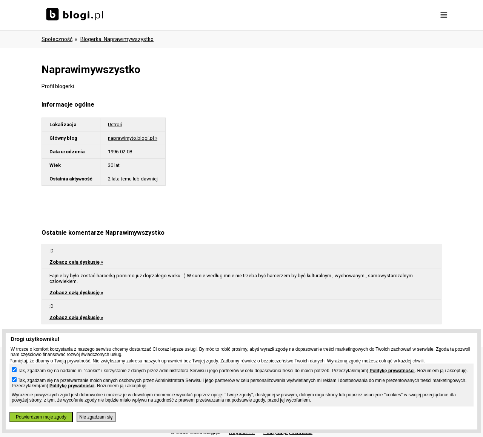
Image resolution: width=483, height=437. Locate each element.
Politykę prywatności (391, 370)
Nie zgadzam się (96, 417)
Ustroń (115, 124)
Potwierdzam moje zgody (41, 417)
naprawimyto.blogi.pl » (132, 138)
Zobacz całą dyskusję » (76, 262)
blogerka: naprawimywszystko (117, 39)
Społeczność (57, 39)
